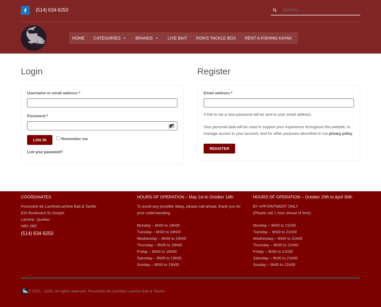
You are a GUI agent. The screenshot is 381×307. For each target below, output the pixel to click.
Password (45, 115)
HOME (82, 38)
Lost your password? (45, 152)
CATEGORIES (114, 38)
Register (219, 148)
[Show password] (171, 126)
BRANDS (151, 38)
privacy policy (340, 133)
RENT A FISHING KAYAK (272, 38)
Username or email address (62, 92)
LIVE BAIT (181, 38)
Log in (39, 140)
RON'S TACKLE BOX (220, 38)
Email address (226, 92)
